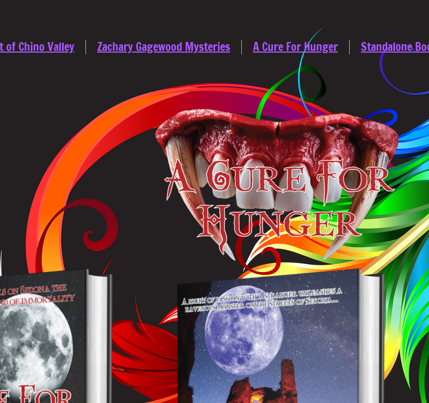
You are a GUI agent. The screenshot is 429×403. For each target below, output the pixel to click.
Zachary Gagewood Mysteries (163, 47)
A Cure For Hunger (295, 47)
